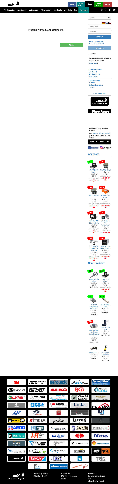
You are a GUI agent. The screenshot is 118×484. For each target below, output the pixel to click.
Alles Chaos (93, 76)
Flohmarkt (84, 10)
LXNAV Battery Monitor (101, 134)
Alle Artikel (93, 72)
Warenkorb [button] (99, 48)
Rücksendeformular (96, 85)
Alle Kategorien (94, 74)
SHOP (92, 142)
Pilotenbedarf (46, 10)
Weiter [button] (71, 45)
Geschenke (57, 10)
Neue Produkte (96, 263)
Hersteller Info (99, 93)
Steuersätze (93, 63)
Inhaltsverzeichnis (95, 69)
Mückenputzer (9, 10)
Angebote (68, 10)
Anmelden (99, 37)
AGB (89, 478)
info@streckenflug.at (96, 481)
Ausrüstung (22, 10)
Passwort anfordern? (96, 44)
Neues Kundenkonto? (96, 41)
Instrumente (33, 10)
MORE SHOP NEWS (102, 142)
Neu (75, 10)
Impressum (92, 474)
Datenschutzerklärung (96, 476)
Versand (92, 83)
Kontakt (91, 87)
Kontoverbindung (95, 80)
